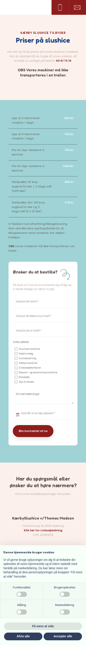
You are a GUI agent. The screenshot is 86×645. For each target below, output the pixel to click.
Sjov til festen (26, 382)
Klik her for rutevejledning (43, 530)
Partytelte (24, 377)
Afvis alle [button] (23, 636)
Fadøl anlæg (26, 353)
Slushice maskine (29, 349)
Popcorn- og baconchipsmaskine (38, 372)
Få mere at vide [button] (43, 626)
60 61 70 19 (63, 61)
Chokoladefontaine (30, 367)
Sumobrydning (27, 358)
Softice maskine (28, 363)
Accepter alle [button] (62, 636)
